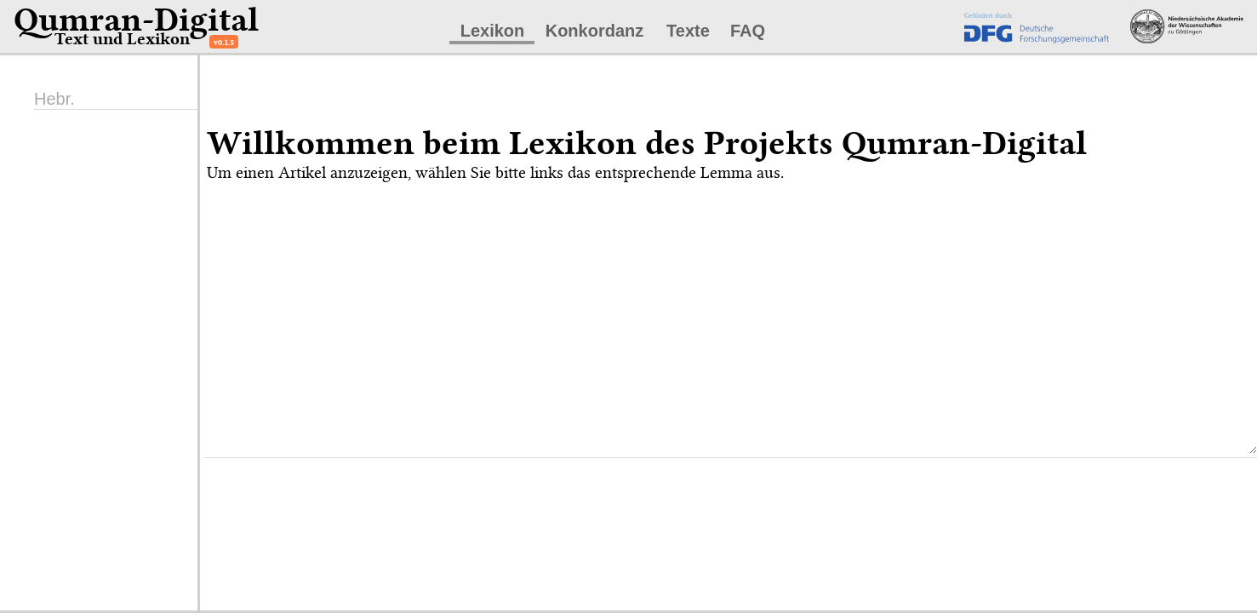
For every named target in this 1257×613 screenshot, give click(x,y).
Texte (688, 30)
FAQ (747, 30)
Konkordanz (595, 30)
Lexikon (492, 30)
